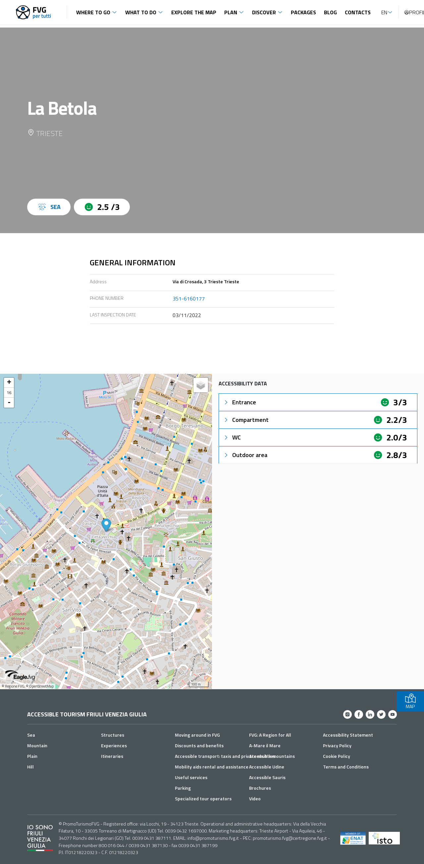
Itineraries (112, 756)
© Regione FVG (13, 686)
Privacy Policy (337, 745)
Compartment (246, 419)
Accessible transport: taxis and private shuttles (225, 756)
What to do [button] (140, 12)
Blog (330, 12)
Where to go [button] (93, 12)
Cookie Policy (336, 756)
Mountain (37, 745)
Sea (31, 734)
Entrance (239, 402)
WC (232, 437)
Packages (303, 12)
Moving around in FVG (197, 734)
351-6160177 (189, 298)
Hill (30, 766)
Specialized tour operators (203, 798)
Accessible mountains (272, 756)
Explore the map (193, 12)
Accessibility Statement (348, 734)
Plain (32, 756)
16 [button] (9, 392)
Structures (112, 734)
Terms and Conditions (346, 766)
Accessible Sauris (267, 777)
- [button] (9, 403)
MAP (410, 701)
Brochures (260, 787)
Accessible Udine (266, 766)
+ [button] (9, 383)
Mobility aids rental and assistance (211, 766)
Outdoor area (245, 454)
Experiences (114, 745)
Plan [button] (230, 12)
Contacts (358, 12)
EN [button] (384, 12)
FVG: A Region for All (270, 734)
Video (255, 798)
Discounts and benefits (199, 745)
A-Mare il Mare (265, 745)
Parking (183, 787)
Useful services (191, 777)
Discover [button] (264, 12)
